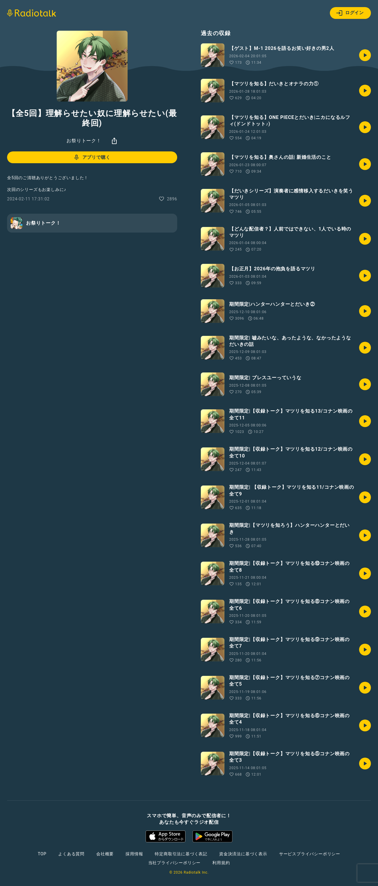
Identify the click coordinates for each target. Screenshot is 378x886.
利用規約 (221, 862)
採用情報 (134, 853)
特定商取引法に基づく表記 (181, 853)
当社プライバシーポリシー (174, 862)
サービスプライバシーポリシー (309, 853)
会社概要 (105, 853)
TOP (42, 853)
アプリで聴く (91, 157)
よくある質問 (71, 853)
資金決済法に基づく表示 (243, 853)
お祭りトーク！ (83, 140)
